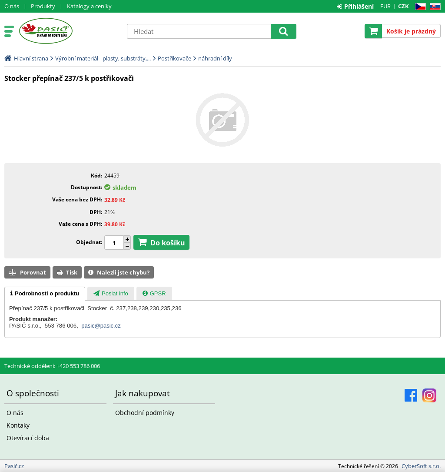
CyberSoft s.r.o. (421, 466)
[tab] (44, 294)
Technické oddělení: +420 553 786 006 (52, 366)
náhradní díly (215, 58)
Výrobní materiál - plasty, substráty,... (103, 58)
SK (433, 6)
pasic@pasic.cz (101, 325)
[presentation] (45, 293)
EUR (385, 6)
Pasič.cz (68, 31)
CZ (418, 6)
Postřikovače (174, 58)
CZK (403, 6)
